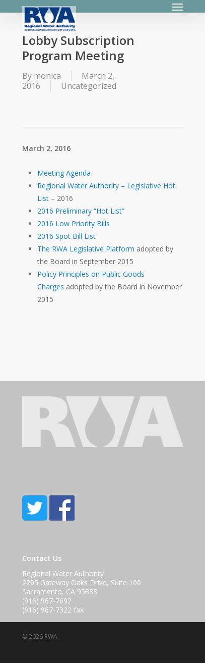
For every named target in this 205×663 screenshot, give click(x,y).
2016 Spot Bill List (66, 236)
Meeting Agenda (64, 173)
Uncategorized (88, 85)
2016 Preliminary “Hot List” (80, 211)
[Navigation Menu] (177, 7)
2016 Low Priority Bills (73, 223)
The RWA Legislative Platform (85, 248)
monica (47, 75)
